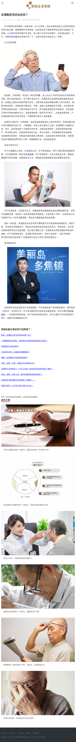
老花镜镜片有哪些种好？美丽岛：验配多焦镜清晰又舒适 (25, 505)
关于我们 (4, 733)
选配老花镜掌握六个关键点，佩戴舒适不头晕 (21, 612)
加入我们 (12, 733)
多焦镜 (14, 37)
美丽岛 (37, 20)
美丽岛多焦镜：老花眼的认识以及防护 (18, 718)
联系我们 (21, 733)
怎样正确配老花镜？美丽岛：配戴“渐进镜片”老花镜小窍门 (26, 450)
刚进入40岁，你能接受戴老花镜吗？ (17, 558)
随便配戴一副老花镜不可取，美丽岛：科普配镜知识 (24, 665)
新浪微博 (36, 733)
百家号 (28, 733)
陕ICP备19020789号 (40, 737)
